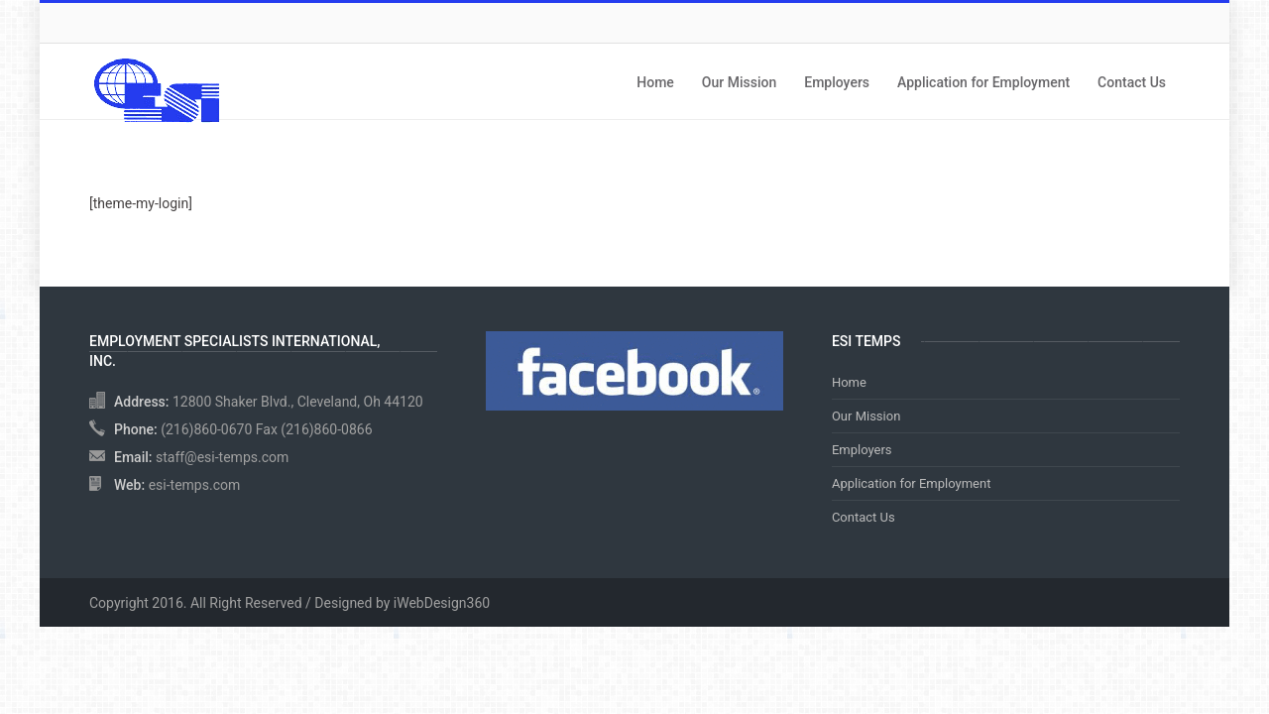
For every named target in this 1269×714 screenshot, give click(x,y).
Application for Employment (983, 82)
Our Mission (739, 82)
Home (655, 82)
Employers (836, 82)
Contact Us (1131, 82)
